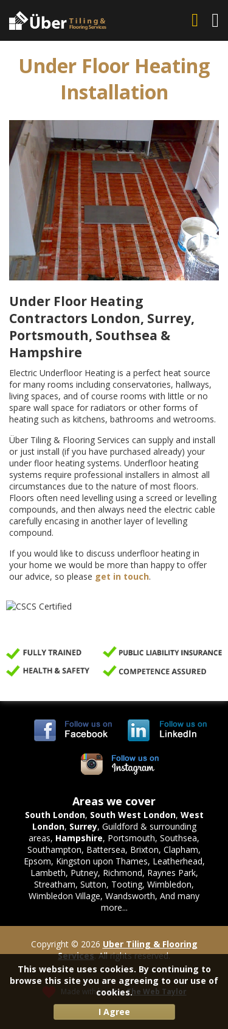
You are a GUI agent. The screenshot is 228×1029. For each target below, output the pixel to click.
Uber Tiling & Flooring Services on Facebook (73, 730)
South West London (133, 815)
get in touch (122, 576)
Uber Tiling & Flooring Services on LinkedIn (167, 730)
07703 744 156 (197, 20)
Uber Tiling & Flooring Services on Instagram (120, 764)
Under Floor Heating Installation (114, 78)
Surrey (83, 826)
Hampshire (79, 838)
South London (55, 815)
